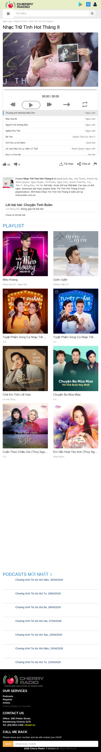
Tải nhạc (66, 164)
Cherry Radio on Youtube (17, 706)
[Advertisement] (50, 541)
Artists (6, 702)
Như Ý (19, 185)
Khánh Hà (92, 178)
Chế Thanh (79, 178)
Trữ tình (72, 185)
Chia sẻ (83, 164)
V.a (89, 182)
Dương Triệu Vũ (60, 284)
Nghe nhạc (7, 21)
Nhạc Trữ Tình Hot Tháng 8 (41, 21)
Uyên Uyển (60, 279)
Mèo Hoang (10, 279)
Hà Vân (40, 185)
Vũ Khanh (50, 182)
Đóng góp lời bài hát (32, 208)
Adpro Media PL (68, 748)
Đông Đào (29, 185)
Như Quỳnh (58, 457)
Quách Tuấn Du (77, 182)
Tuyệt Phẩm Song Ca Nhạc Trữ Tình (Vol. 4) (31, 337)
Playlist (13, 225)
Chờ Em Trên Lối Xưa (17, 394)
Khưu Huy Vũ (9, 284)
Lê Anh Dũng (9, 399)
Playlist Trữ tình (21, 21)
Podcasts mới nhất (25, 574)
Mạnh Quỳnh (22, 182)
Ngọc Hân (22, 284)
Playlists (7, 699)
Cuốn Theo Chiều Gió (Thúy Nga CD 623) (29, 451)
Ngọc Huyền (37, 182)
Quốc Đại (67, 178)
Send (8, 743)
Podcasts (8, 696)
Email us (30, 725)
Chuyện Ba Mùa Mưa (67, 394)
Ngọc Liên (62, 182)
